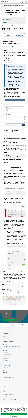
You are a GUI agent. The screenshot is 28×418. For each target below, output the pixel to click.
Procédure (5, 21)
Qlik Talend (5, 348)
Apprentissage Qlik (7, 337)
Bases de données (7, 6)
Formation (5, 336)
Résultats (5, 22)
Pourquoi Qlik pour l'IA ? (8, 373)
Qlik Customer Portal (7, 339)
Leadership (5, 387)
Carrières (5, 395)
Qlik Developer (6, 334)
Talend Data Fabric (7, 351)
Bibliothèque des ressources (9, 340)
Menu (26, 2)
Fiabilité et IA (5, 371)
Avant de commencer (7, 19)
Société (4, 385)
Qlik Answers (5, 358)
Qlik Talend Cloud (6, 350)
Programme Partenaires (8, 394)
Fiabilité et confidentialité (8, 370)
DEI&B (4, 390)
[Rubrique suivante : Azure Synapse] (20, 324)
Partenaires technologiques (8, 376)
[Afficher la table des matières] (2, 5)
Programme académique (8, 392)
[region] (14, 411)
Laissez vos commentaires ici (9, 319)
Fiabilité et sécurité (7, 368)
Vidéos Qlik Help (6, 332)
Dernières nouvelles (7, 397)
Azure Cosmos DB (15, 6)
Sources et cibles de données (9, 378)
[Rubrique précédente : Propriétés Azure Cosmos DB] (7, 324)
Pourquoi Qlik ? (6, 367)
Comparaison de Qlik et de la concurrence (11, 375)
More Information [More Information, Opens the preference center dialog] (14, 416)
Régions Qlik (5, 380)
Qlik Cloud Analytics (7, 356)
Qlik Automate (6, 361)
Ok (14, 414)
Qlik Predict (5, 359)
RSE (3, 389)
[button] (25, 155)
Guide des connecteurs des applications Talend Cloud (13, 5)
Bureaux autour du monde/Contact (10, 399)
